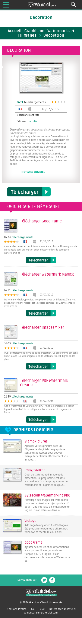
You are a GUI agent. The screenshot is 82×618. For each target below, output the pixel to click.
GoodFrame (33, 542)
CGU (42, 609)
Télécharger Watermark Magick (41, 313)
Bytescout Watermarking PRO (47, 495)
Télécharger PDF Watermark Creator (41, 419)
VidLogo (30, 521)
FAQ (33, 609)
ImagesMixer (35, 470)
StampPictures (36, 441)
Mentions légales (16, 609)
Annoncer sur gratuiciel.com (41, 612)
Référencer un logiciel (62, 609)
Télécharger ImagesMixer (41, 366)
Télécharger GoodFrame (41, 260)
